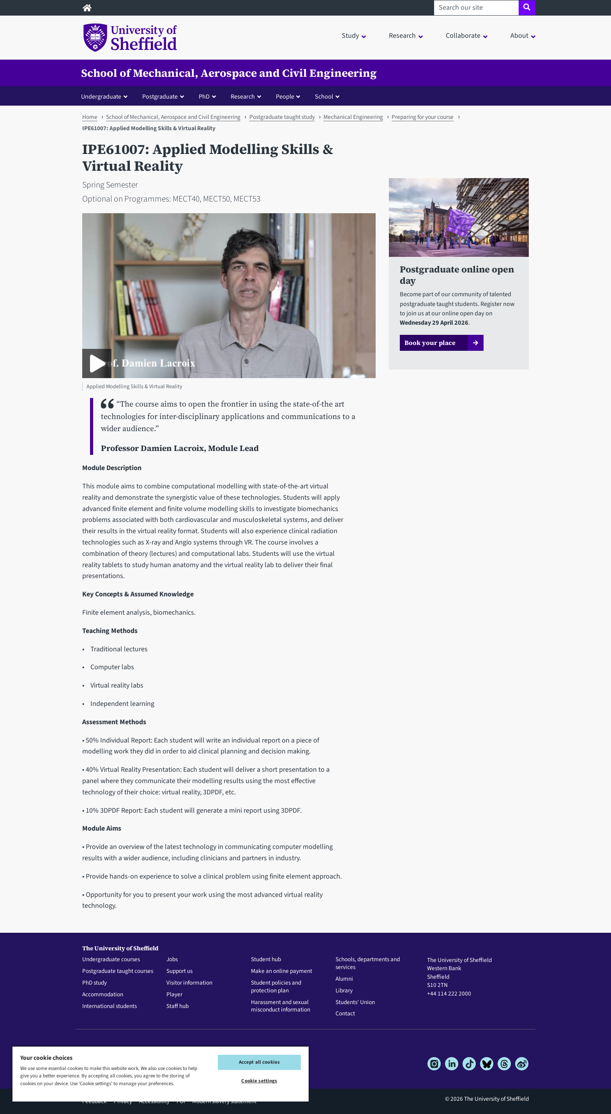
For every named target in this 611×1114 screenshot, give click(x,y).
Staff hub (177, 1006)
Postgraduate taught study (282, 117)
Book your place (430, 342)
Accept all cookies (259, 1062)
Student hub (266, 960)
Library (344, 991)
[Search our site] (476, 7)
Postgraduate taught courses (117, 971)
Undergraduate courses (111, 960)
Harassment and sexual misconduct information (280, 1006)
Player (174, 995)
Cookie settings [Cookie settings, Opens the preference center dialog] (259, 1080)
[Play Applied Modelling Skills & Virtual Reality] (96, 363)
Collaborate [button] (463, 36)
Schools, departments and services (368, 963)
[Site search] (527, 7)
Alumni (344, 979)
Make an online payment (281, 971)
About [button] (519, 36)
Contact (345, 1014)
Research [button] (402, 36)
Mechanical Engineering (353, 117)
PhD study (94, 983)
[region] (160, 1074)
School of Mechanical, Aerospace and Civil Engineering (229, 72)
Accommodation (102, 995)
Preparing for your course (423, 117)
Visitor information (189, 983)
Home (89, 117)
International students (109, 1006)
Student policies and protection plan (276, 987)
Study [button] (350, 36)
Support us (179, 971)
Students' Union (355, 1002)
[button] (106, 96)
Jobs (172, 960)
